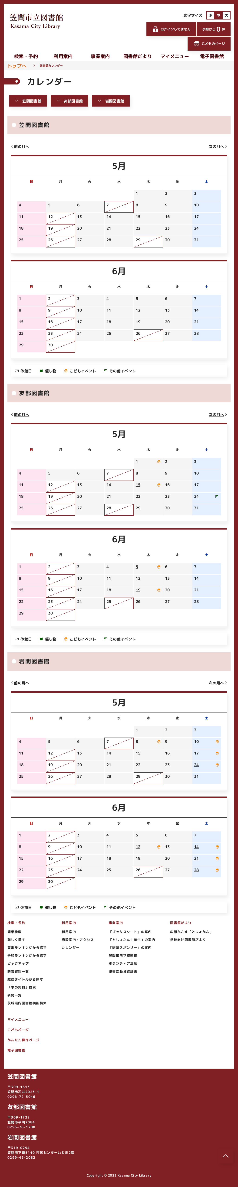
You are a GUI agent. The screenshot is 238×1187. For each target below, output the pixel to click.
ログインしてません (171, 29)
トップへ (16, 66)
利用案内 (63, 56)
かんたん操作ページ (23, 1040)
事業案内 (100, 56)
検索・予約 (26, 56)
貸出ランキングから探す (27, 947)
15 (138, 484)
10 (196, 741)
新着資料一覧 (18, 971)
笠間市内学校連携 (123, 955)
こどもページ (18, 1030)
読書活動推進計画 (123, 971)
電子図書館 (212, 56)
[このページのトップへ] (225, 1155)
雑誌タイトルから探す (25, 979)
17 (196, 753)
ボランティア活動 (123, 963)
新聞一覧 (14, 995)
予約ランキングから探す (27, 955)
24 (196, 496)
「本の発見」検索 (21, 987)
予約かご (213, 29)
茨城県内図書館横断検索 (27, 1003)
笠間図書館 (28, 101)
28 (196, 869)
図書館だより (137, 56)
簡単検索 (14, 932)
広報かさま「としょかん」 (191, 932)
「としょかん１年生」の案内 (132, 939)
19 (138, 589)
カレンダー (70, 947)
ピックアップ (18, 963)
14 (196, 846)
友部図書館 (69, 101)
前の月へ (19, 146)
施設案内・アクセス (78, 939)
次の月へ (218, 146)
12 (138, 846)
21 (196, 858)
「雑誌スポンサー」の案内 (130, 947)
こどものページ (209, 43)
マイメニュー (175, 56)
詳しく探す (16, 939)
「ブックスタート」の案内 (130, 932)
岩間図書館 (111, 101)
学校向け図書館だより (188, 939)
